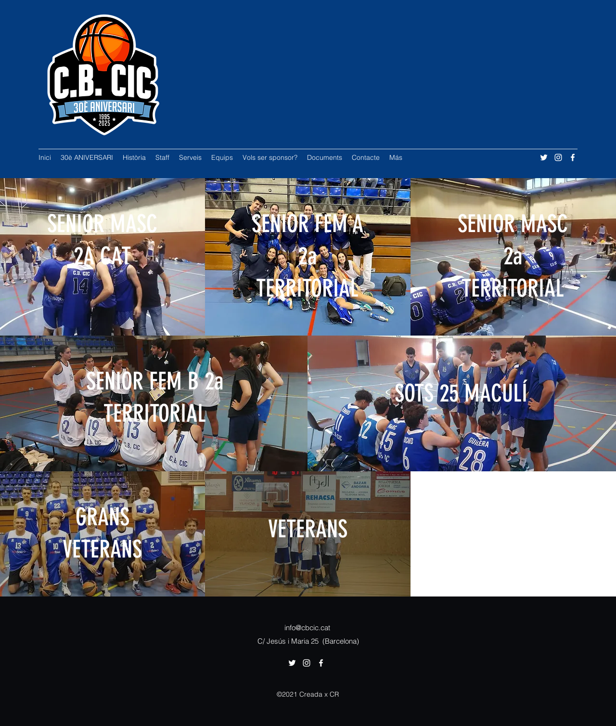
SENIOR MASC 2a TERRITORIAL (513, 256)
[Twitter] (544, 157)
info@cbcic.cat (307, 627)
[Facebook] (573, 157)
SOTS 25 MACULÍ (461, 393)
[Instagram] (558, 157)
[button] (162, 157)
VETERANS (307, 529)
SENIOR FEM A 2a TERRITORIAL (307, 256)
